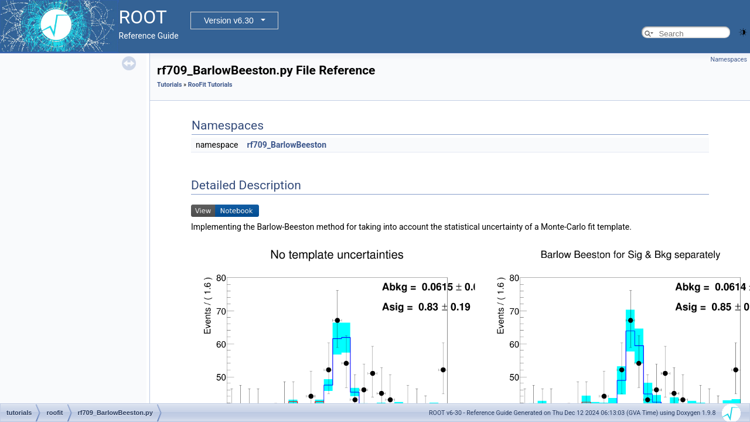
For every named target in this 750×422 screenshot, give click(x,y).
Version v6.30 (229, 20)
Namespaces (729, 59)
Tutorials (169, 85)
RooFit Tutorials (210, 85)
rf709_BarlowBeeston (286, 144)
